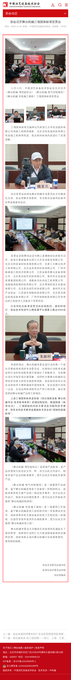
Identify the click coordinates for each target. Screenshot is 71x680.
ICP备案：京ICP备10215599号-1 (19, 661)
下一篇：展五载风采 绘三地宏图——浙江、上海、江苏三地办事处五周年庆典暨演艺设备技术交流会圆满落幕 (35, 638)
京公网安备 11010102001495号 (20, 666)
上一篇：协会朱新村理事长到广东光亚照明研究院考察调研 (35, 634)
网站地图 (18, 647)
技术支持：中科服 (47, 670)
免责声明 (39, 647)
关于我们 (7, 647)
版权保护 (28, 647)
